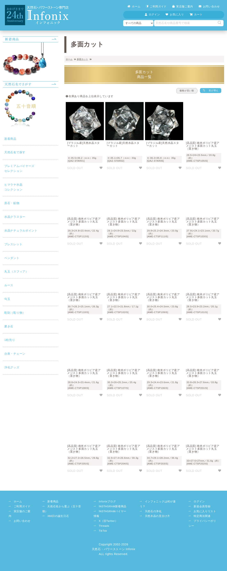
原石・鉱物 (11, 203)
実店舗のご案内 (20, 514)
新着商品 (10, 138)
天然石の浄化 (153, 511)
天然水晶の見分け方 (157, 516)
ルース (8, 285)
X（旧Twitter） (108, 521)
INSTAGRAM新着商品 (112, 506)
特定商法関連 (202, 516)
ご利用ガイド (156, 6)
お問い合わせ (209, 6)
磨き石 (8, 326)
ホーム (133, 6)
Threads (104, 525)
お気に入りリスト (205, 511)
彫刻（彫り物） (14, 312)
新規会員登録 (202, 506)
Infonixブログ (107, 501)
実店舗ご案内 (182, 6)
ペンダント (11, 258)
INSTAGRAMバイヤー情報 (110, 514)
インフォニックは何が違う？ (158, 504)
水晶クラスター (14, 216)
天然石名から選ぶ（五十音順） (61, 509)
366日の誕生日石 (58, 516)
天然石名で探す (14, 152)
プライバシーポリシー (202, 523)
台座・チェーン (14, 353)
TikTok (103, 530)
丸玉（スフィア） (16, 271)
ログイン (199, 501)
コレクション (30, 186)
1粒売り (9, 340)
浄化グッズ (11, 367)
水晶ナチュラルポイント (20, 230)
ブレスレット (13, 244)
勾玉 (7, 299)
